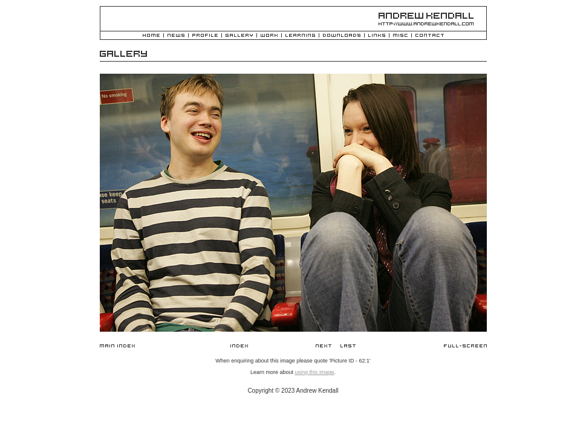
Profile (205, 35)
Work (269, 35)
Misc (400, 35)
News (176, 35)
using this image (314, 372)
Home (151, 35)
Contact (429, 35)
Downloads (341, 35)
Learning (300, 35)
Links (376, 35)
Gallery (239, 35)
